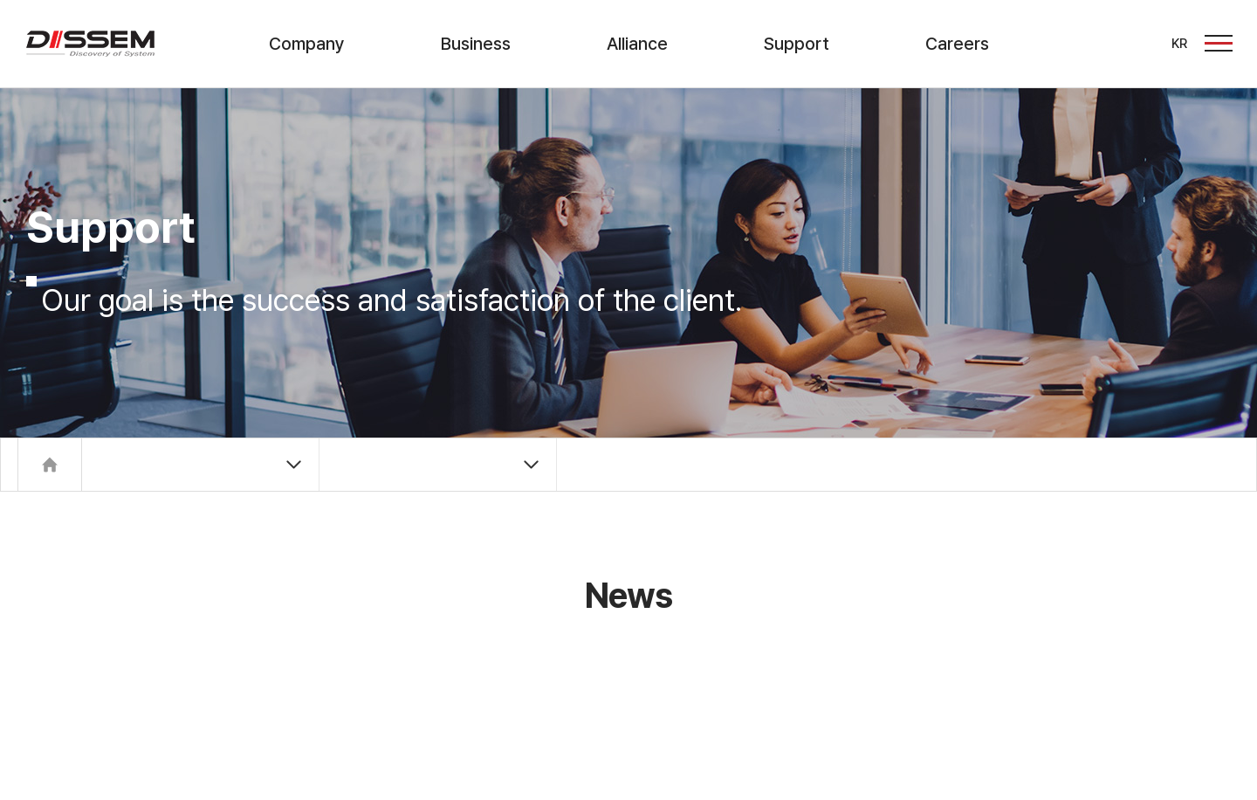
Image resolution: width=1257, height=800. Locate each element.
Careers (957, 43)
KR (1179, 44)
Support (796, 43)
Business (476, 43)
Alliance (637, 43)
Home (49, 464)
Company (307, 43)
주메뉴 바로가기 (0, 0)
